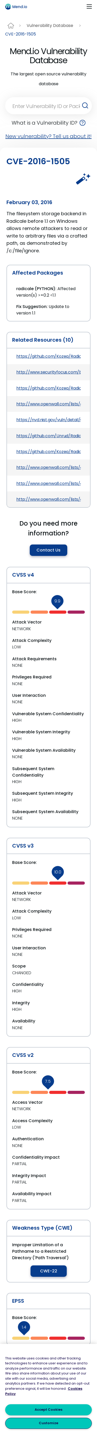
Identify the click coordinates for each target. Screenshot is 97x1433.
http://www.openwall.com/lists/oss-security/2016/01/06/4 (48, 467)
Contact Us (48, 550)
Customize (48, 1423)
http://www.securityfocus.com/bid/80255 (48, 372)
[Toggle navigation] (89, 6)
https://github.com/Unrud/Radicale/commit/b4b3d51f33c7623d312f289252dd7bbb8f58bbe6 (48, 436)
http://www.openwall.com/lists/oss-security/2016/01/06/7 (48, 404)
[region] (48, 1388)
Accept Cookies (48, 1409)
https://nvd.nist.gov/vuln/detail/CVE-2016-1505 (48, 420)
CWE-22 (48, 1271)
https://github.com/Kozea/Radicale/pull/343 (48, 452)
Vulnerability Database (50, 25)
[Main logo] (18, 7)
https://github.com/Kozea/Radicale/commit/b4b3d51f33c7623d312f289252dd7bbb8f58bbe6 (48, 356)
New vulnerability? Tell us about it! (48, 136)
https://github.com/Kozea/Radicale (48, 388)
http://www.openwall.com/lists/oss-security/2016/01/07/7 (48, 483)
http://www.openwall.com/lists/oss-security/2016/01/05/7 (48, 499)
